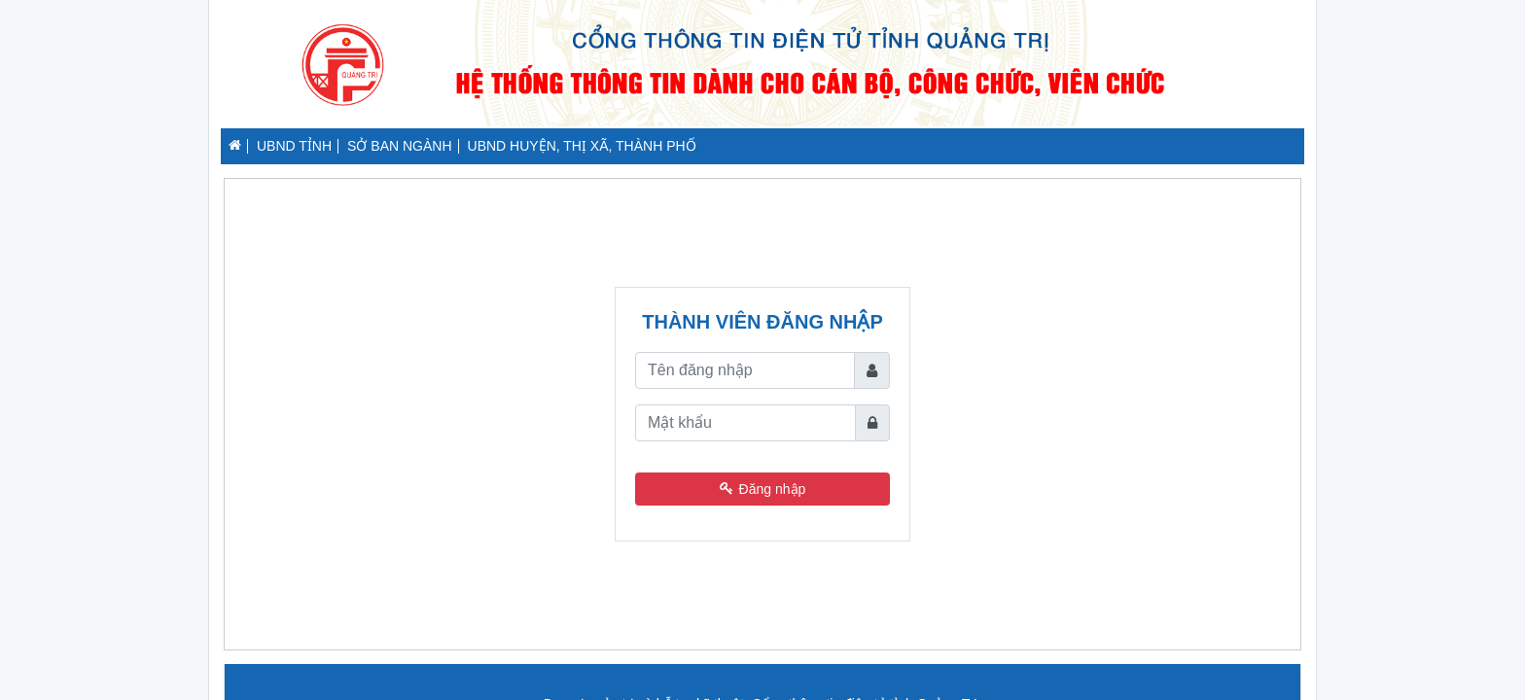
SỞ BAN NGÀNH (399, 146)
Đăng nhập (763, 489)
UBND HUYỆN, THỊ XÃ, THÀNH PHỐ (582, 146)
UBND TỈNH (294, 146)
